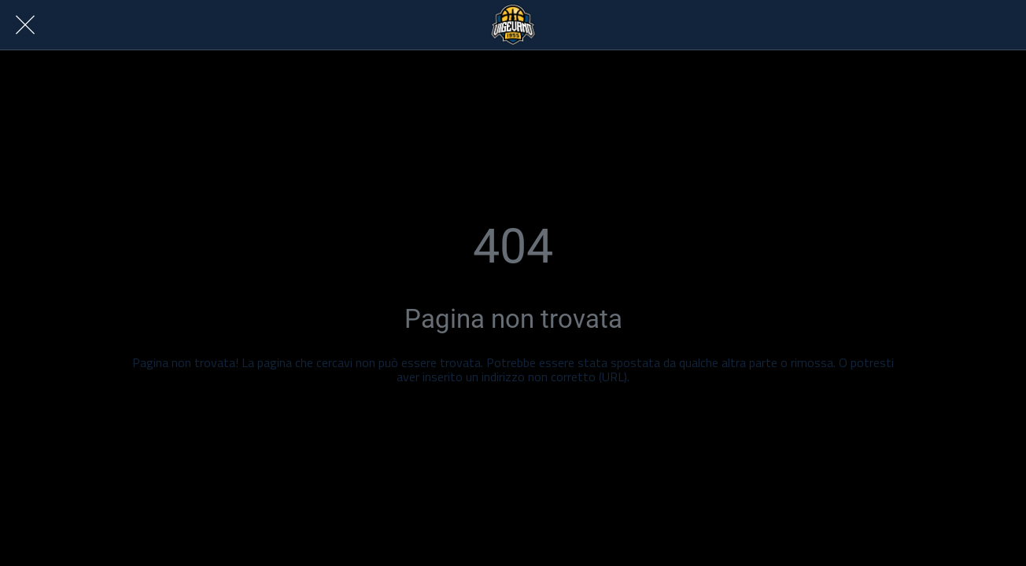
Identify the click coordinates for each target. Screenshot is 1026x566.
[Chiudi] (25, 25)
